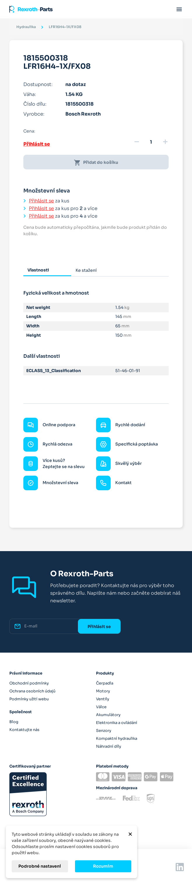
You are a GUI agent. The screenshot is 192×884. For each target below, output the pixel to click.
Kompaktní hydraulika (116, 738)
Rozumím (103, 866)
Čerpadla (104, 683)
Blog (13, 721)
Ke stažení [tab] (86, 270)
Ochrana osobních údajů (32, 691)
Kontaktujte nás (24, 729)
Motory (103, 691)
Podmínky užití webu (29, 698)
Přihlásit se (36, 144)
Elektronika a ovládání (116, 722)
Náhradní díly (108, 746)
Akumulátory (108, 714)
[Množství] (151, 142)
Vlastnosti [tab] (38, 270)
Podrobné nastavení (39, 866)
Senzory (103, 730)
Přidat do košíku (96, 162)
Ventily (102, 698)
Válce (101, 706)
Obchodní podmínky (29, 683)
